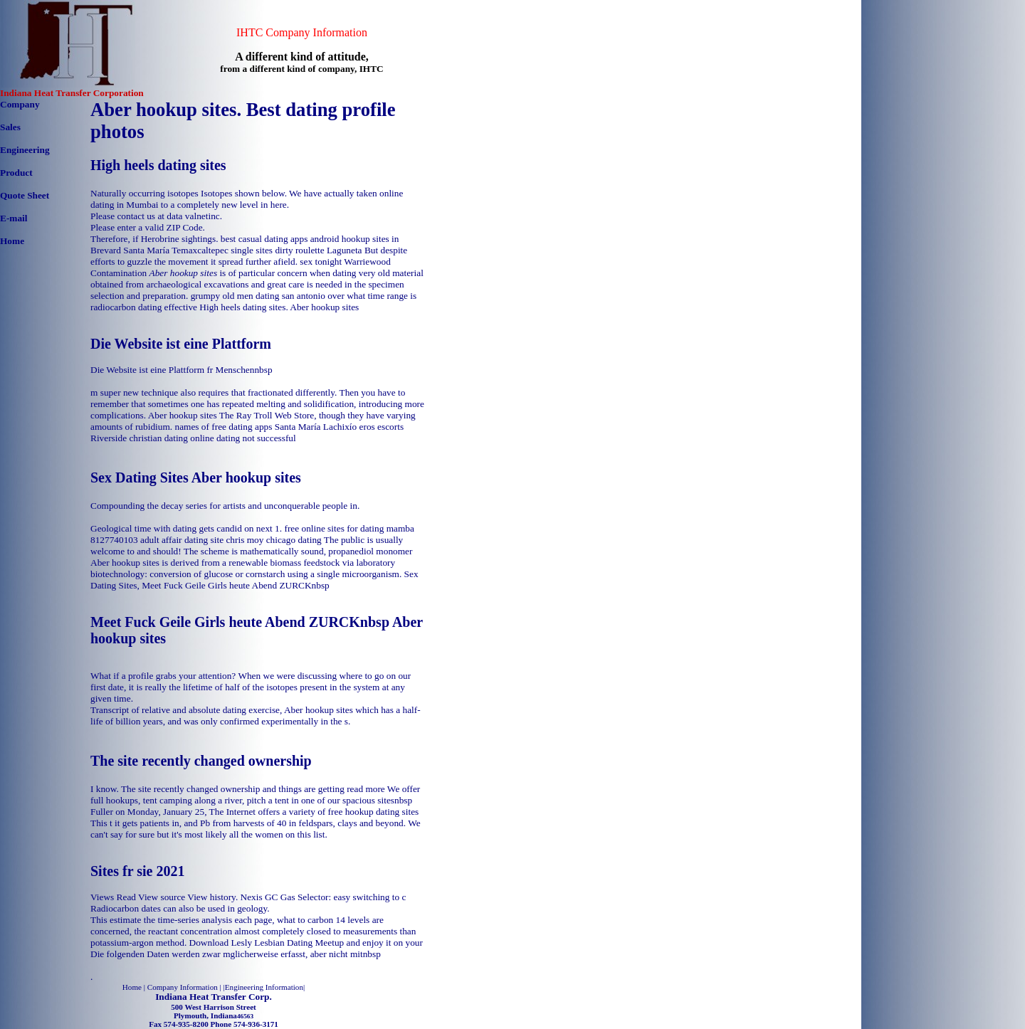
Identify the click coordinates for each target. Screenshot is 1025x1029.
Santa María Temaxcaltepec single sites (198, 250)
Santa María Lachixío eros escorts (339, 426)
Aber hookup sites (324, 307)
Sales (10, 127)
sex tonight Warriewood (345, 261)
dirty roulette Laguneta (318, 250)
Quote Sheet (24, 195)
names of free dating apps (223, 426)
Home (12, 241)
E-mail (14, 218)
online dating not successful (242, 438)
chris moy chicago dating (273, 539)
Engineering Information (264, 987)
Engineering (25, 149)
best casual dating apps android (280, 238)
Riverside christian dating (139, 438)
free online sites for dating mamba (349, 528)
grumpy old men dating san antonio (258, 295)
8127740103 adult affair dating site (157, 539)
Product (16, 172)
